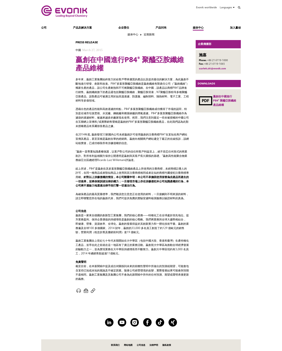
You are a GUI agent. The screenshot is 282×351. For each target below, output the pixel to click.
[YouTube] (122, 322)
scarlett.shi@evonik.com (212, 68)
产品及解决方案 (82, 27)
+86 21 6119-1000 (217, 60)
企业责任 (123, 27)
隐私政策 (166, 345)
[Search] (239, 7)
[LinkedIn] (109, 322)
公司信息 (141, 345)
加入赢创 (235, 27)
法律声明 (153, 345)
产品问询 (161, 27)
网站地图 (128, 345)
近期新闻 (149, 34)
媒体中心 (198, 27)
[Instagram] (134, 322)
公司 (44, 27)
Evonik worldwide (206, 7)
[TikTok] (160, 322)
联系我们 (115, 345)
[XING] (173, 322)
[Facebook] (147, 322)
